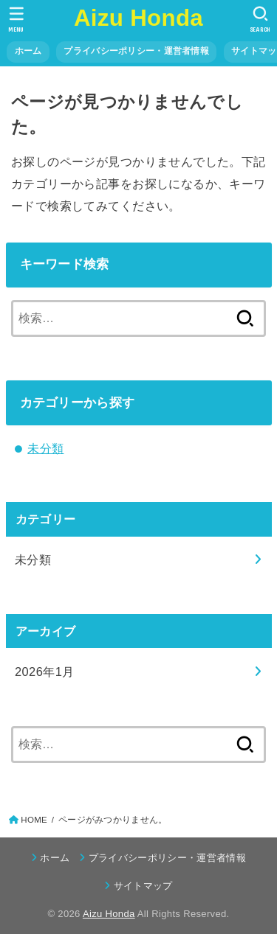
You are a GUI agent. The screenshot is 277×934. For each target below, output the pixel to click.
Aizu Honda (138, 18)
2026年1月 (45, 671)
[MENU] (16, 19)
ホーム (28, 50)
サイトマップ (143, 885)
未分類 (45, 448)
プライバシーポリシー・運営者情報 (136, 50)
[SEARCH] (260, 19)
